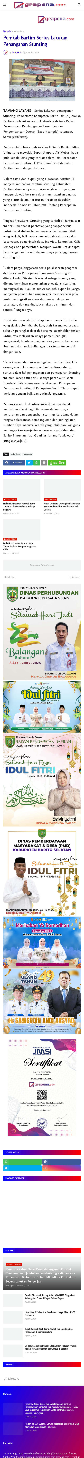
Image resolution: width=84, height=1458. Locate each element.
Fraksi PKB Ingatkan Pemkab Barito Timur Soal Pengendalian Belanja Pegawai (19, 506)
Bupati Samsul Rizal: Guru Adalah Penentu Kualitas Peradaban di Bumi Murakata (48, 1330)
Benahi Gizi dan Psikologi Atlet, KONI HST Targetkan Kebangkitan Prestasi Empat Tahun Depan (50, 1297)
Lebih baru (10, 577)
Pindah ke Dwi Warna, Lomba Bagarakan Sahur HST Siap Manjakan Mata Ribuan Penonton (52, 1425)
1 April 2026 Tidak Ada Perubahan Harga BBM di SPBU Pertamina (50, 1314)
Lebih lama (74, 577)
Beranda (7, 31)
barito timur (19, 31)
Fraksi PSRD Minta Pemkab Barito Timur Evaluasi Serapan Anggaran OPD (19, 546)
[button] (4, 5)
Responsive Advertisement (42, 565)
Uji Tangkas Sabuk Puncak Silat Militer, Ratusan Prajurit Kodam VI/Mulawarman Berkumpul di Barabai (50, 1347)
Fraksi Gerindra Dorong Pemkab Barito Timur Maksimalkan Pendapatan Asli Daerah (62, 506)
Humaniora (27, 454)
